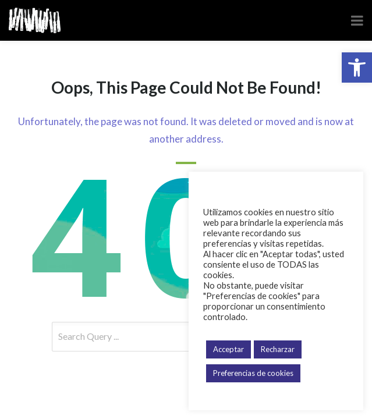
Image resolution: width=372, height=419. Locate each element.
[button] (357, 67)
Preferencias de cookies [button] (253, 373)
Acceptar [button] (228, 349)
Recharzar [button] (278, 349)
